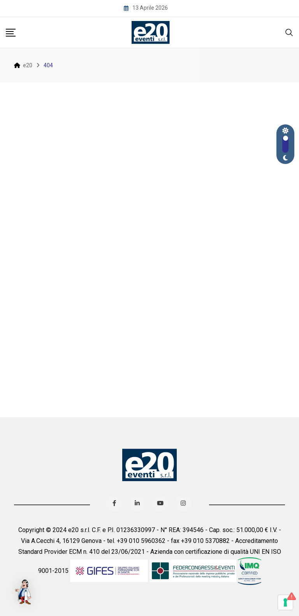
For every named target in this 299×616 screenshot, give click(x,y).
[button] (24, 591)
